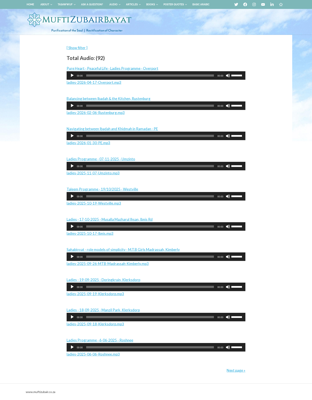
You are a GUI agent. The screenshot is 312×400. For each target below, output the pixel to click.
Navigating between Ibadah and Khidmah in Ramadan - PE (112, 129)
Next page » (236, 370)
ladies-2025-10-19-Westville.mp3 (94, 203)
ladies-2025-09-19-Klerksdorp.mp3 (95, 294)
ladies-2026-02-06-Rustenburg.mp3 (96, 112)
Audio (115, 4)
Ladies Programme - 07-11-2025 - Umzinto (101, 159)
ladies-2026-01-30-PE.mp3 (88, 143)
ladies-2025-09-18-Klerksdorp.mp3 (95, 324)
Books (152, 4)
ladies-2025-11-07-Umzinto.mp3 (93, 173)
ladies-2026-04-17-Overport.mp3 (94, 82)
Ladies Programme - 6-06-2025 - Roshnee (100, 340)
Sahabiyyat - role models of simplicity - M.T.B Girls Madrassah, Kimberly (123, 249)
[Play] (72, 75)
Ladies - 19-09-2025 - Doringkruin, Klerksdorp (103, 280)
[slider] (150, 75)
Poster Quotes (175, 4)
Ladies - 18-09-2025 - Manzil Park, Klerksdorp (103, 310)
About (46, 4)
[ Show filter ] (77, 48)
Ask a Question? (92, 4)
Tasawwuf (67, 4)
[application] (156, 75)
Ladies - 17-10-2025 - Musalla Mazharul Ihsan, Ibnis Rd (110, 219)
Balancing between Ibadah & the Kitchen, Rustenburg (108, 98)
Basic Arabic (200, 4)
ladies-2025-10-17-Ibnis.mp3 (90, 233)
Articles (133, 4)
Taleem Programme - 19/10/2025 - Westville (102, 189)
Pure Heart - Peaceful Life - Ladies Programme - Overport (112, 68)
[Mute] (228, 75)
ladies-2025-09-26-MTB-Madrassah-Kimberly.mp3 (108, 263)
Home (30, 4)
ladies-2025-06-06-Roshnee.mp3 (93, 354)
